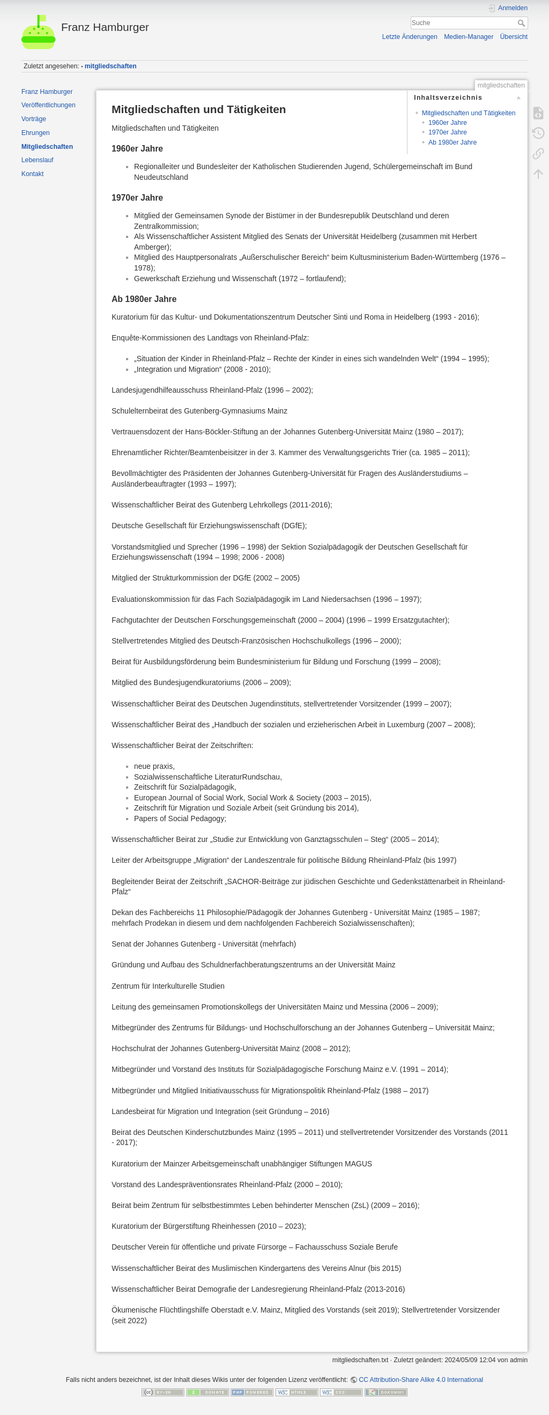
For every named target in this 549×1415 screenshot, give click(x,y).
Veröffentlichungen (48, 105)
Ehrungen (35, 133)
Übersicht (514, 37)
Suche (522, 23)
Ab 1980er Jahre (452, 142)
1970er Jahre (447, 132)
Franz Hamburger (47, 92)
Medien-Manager (468, 37)
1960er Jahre (447, 122)
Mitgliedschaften (47, 146)
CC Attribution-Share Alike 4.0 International (421, 1380)
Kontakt (32, 174)
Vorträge (33, 119)
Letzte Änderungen (410, 37)
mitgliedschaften (111, 66)
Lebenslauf (37, 160)
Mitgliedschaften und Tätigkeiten (468, 113)
